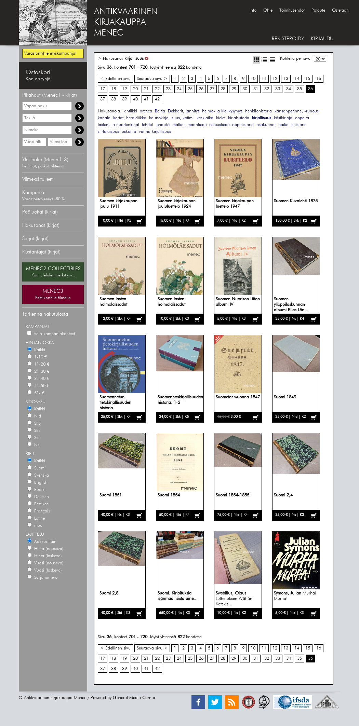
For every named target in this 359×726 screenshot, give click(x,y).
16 (318, 79)
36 (310, 89)
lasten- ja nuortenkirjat (118, 125)
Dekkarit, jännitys (183, 111)
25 (190, 89)
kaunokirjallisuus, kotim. (171, 118)
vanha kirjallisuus (155, 131)
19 (124, 89)
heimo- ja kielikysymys (222, 111)
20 (135, 89)
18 (113, 89)
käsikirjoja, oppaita (291, 118)
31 (255, 89)
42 (157, 99)
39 (124, 99)
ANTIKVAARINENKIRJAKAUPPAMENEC (126, 23)
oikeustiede (219, 125)
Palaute (318, 10)
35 (299, 89)
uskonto (129, 131)
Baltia (160, 111)
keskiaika (205, 118)
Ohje (267, 10)
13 (285, 79)
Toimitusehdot (292, 10)
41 (146, 99)
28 (223, 89)
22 (157, 89)
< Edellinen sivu (115, 79)
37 (102, 99)
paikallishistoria (292, 125)
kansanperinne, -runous (297, 111)
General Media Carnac (134, 698)
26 (201, 89)
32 (266, 89)
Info (253, 10)
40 (135, 99)
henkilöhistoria (258, 111)
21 (146, 89)
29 (233, 89)
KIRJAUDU (322, 38)
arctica (146, 111)
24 (179, 89)
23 (168, 89)
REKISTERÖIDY (288, 38)
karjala (104, 118)
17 (102, 89)
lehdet (147, 125)
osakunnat (266, 125)
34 (288, 89)
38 (113, 99)
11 (264, 79)
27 (212, 89)
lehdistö (163, 125)
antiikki (130, 111)
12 (274, 79)
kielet (220, 118)
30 (244, 89)
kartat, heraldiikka (129, 118)
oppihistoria (243, 125)
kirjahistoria (238, 118)
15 (307, 79)
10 (253, 79)
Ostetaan (340, 10)
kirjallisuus (134, 58)
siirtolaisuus (108, 131)
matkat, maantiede (189, 125)
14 (296, 79)
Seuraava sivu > (152, 79)
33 (277, 89)
